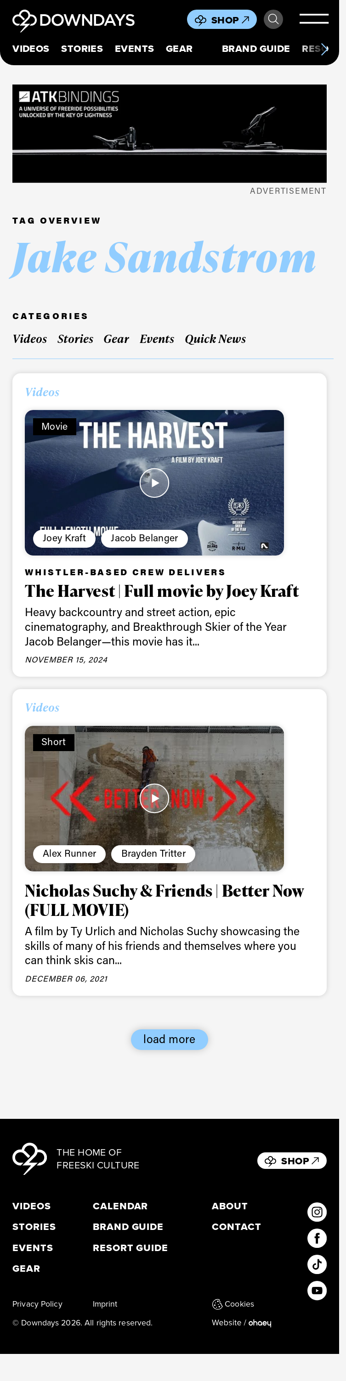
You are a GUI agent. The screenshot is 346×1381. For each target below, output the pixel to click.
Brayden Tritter (153, 853)
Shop (230, 20)
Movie (54, 426)
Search (273, 19)
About (230, 1206)
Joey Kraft (64, 537)
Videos (31, 48)
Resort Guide (130, 1247)
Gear (179, 48)
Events (134, 48)
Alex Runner (69, 853)
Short (53, 741)
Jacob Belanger (144, 537)
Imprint (105, 1304)
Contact (236, 1226)
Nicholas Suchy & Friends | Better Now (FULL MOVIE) (164, 900)
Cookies (233, 1304)
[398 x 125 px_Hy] (169, 133)
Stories (82, 48)
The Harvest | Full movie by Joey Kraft (162, 590)
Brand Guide (256, 48)
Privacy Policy (37, 1304)
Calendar (120, 1206)
